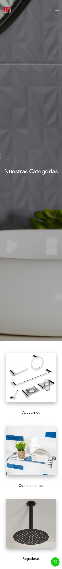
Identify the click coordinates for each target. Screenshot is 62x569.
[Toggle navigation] (56, 9)
